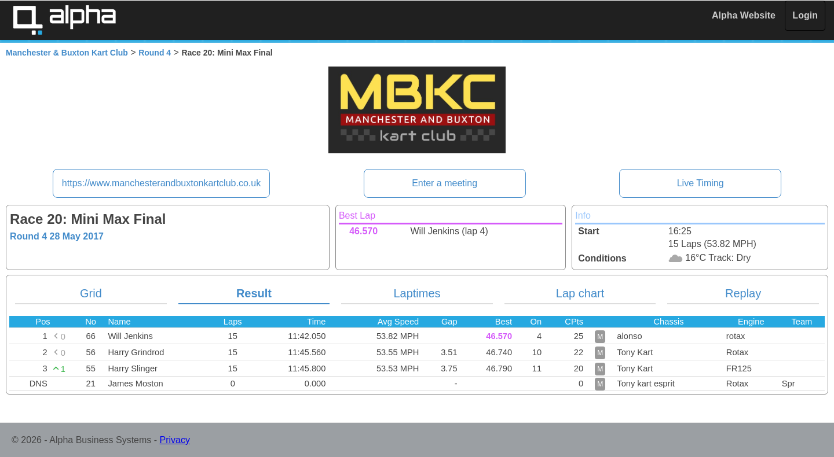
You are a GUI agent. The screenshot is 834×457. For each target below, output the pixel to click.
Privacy (175, 440)
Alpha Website (744, 15)
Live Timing (700, 183)
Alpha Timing (64, 20)
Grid (91, 293)
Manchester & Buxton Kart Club (67, 52)
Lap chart (580, 293)
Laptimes (416, 293)
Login (805, 15)
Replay (743, 293)
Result (254, 293)
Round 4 (154, 52)
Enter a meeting (444, 183)
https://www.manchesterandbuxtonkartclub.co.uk (161, 183)
